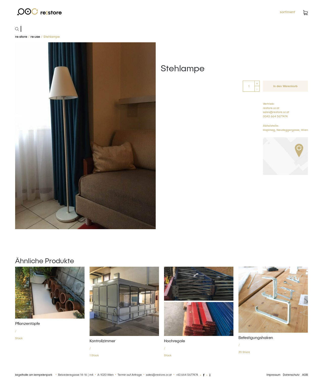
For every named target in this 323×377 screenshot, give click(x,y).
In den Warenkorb (285, 86)
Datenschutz (291, 374)
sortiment (287, 12)
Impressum (273, 374)
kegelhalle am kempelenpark (33, 374)
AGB (305, 374)
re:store (21, 37)
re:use (35, 37)
